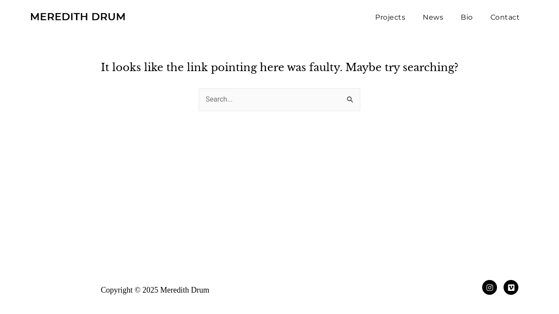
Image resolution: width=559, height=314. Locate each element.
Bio (467, 17)
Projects (390, 17)
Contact (505, 17)
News (433, 17)
